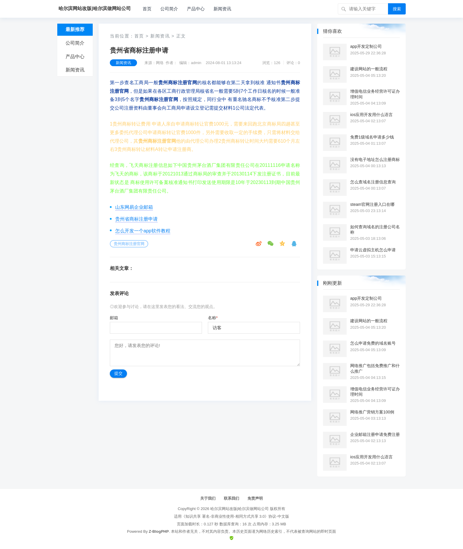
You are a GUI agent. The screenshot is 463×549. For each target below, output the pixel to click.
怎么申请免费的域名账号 (373, 343)
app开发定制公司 (366, 46)
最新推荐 (75, 29)
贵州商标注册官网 (129, 244)
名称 (213, 317)
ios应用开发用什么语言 (371, 114)
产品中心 (196, 8)
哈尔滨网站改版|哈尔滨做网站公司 (239, 508)
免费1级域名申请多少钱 (372, 137)
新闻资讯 (222, 8)
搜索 (397, 8)
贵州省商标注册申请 (136, 218)
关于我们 (208, 498)
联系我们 (231, 498)
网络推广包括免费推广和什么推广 (375, 368)
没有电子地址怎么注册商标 (375, 159)
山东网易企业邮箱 (134, 207)
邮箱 (114, 317)
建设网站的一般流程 (368, 68)
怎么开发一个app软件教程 (142, 230)
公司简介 (169, 8)
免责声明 (255, 498)
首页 (147, 8)
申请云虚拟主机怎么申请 (373, 249)
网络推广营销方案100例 (372, 412)
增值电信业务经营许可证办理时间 (375, 94)
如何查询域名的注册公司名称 (375, 229)
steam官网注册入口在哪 (372, 204)
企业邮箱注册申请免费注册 (375, 434)
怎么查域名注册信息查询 (373, 182)
